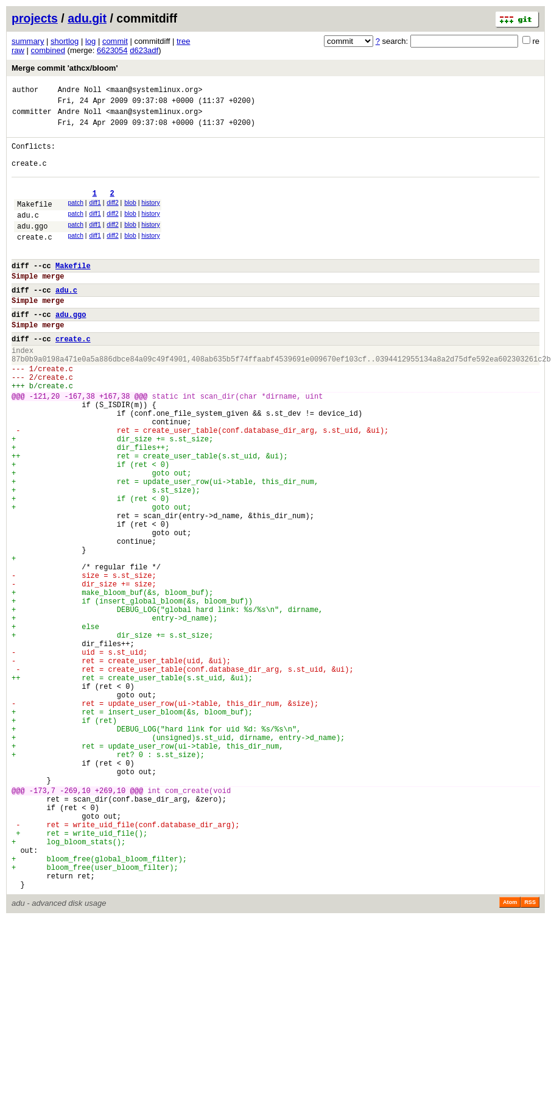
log (90, 41)
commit (115, 41)
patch (75, 219)
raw (18, 50)
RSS (530, 1056)
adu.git (87, 18)
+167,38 (114, 445)
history (150, 219)
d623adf (144, 50)
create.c (34, 260)
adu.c (28, 235)
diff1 (94, 219)
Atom (510, 1056)
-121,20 (44, 445)
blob (130, 219)
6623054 (112, 50)
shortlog (65, 41)
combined (48, 50)
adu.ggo (32, 248)
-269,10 (75, 924)
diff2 (112, 219)
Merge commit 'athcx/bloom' (65, 68)
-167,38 (79, 445)
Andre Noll (80, 91)
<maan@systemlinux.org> (154, 91)
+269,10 (110, 924)
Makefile (34, 222)
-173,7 (42, 924)
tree (183, 41)
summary (28, 41)
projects (35, 18)
